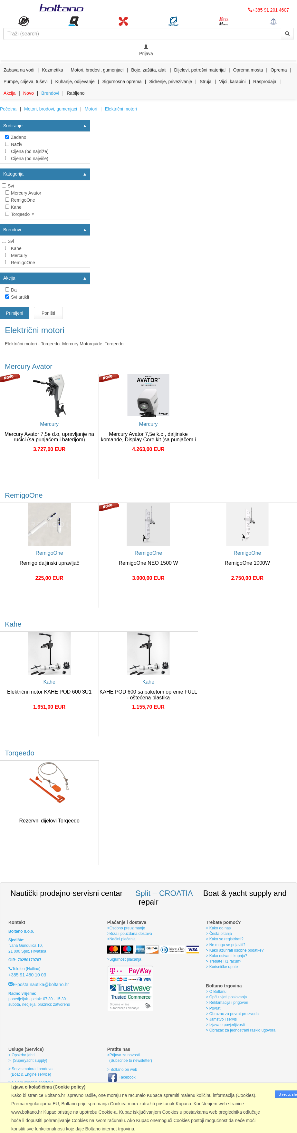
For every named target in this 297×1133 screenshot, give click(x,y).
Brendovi (50, 93)
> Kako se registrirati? (224, 939)
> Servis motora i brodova (30, 1069)
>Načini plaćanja (121, 939)
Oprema (279, 69)
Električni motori (121, 108)
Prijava (146, 50)
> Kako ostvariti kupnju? (226, 956)
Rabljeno (75, 93)
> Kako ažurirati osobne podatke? (234, 950)
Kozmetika (52, 69)
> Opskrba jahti (21, 1055)
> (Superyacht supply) (27, 1060)
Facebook (121, 1077)
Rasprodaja (264, 81)
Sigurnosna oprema (121, 81)
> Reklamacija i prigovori (227, 1002)
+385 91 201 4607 (268, 10)
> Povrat (213, 1008)
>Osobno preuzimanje (126, 928)
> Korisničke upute (222, 967)
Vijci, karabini (232, 81)
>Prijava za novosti (123, 1055)
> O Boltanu (216, 991)
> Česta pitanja (219, 933)
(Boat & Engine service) (31, 1074)
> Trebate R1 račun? (223, 961)
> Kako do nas (218, 928)
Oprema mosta (248, 69)
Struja (206, 81)
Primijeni (14, 313)
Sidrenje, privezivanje (170, 81)
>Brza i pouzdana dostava (129, 933)
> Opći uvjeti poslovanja (226, 997)
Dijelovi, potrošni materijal (200, 69)
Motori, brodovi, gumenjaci (97, 69)
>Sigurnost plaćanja (124, 959)
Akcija (9, 93)
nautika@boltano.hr (48, 984)
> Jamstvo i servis (221, 1019)
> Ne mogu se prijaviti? (225, 945)
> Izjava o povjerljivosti (225, 1025)
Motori (91, 108)
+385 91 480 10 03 (27, 974)
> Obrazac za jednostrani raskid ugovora (240, 1030)
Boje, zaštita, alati (149, 69)
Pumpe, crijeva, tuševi (26, 81)
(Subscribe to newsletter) (129, 1060)
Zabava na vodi (19, 69)
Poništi (48, 313)
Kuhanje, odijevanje (75, 81)
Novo (28, 93)
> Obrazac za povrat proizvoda (232, 1014)
